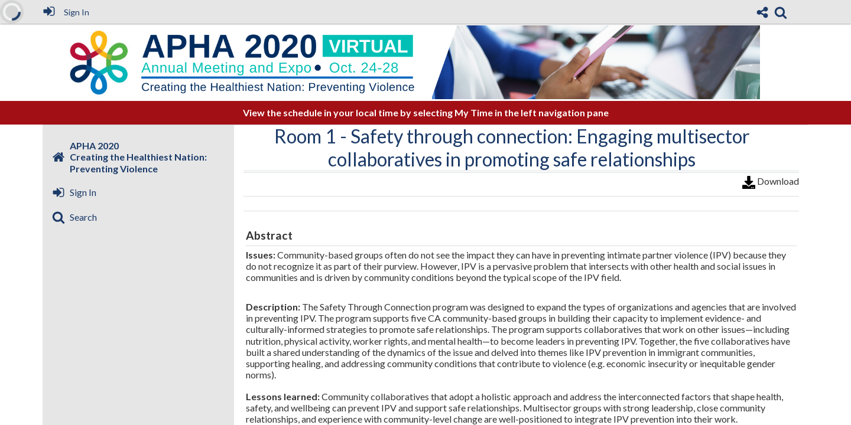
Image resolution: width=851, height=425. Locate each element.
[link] (780, 12)
